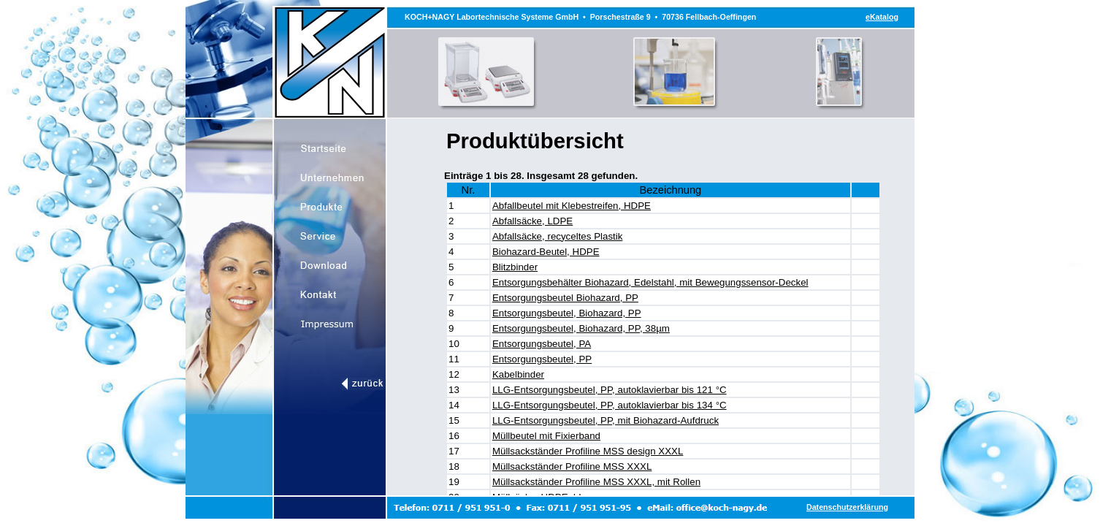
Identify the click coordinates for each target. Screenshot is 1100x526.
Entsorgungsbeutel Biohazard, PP (565, 297)
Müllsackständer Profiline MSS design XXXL (588, 451)
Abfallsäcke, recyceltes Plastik (557, 236)
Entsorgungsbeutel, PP (542, 359)
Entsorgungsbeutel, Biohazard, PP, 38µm (581, 328)
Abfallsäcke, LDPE (532, 221)
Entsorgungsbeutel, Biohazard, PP (566, 313)
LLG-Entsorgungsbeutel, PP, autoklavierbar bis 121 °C (609, 389)
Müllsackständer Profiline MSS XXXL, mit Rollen (596, 481)
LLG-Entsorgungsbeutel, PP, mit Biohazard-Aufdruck (605, 420)
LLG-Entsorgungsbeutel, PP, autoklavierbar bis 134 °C (609, 405)
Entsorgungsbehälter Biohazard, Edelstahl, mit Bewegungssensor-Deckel (650, 282)
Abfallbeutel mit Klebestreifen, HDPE (571, 205)
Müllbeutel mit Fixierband (546, 435)
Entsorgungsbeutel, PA (541, 343)
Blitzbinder (515, 267)
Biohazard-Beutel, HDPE (546, 251)
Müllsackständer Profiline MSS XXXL (572, 466)
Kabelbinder (518, 374)
